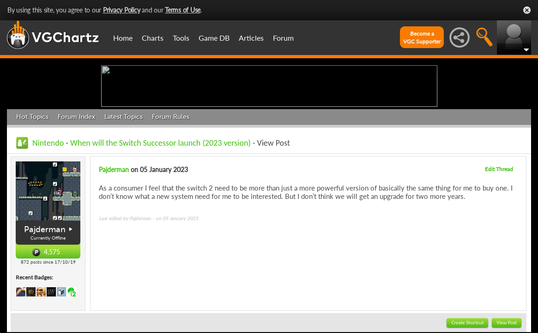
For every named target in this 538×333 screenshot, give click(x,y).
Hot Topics (32, 188)
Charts (152, 37)
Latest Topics (123, 188)
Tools (181, 37)
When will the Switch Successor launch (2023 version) (160, 215)
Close (527, 10)
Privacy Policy (121, 10)
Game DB (214, 37)
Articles (251, 37)
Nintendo (48, 215)
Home (123, 37)
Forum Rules (170, 188)
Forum (283, 37)
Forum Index (76, 188)
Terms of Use (182, 10)
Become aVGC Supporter (422, 37)
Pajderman (45, 301)
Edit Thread (499, 240)
